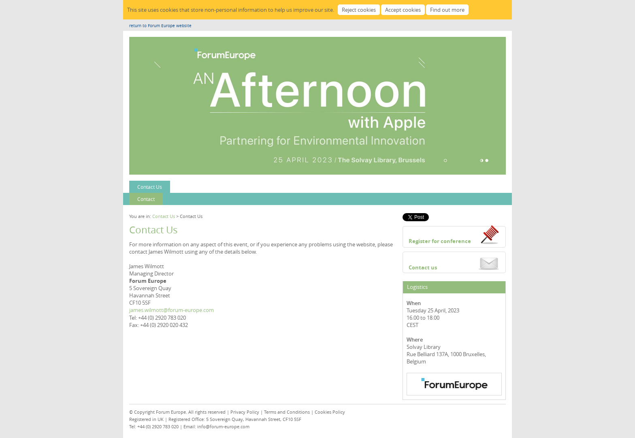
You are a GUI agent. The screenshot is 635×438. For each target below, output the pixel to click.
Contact (146, 199)
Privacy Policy (244, 412)
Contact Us (149, 187)
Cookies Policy (330, 412)
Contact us (423, 267)
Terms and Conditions (287, 412)
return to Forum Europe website (160, 25)
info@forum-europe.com (223, 426)
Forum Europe (171, 412)
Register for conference (440, 241)
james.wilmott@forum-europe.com (171, 310)
